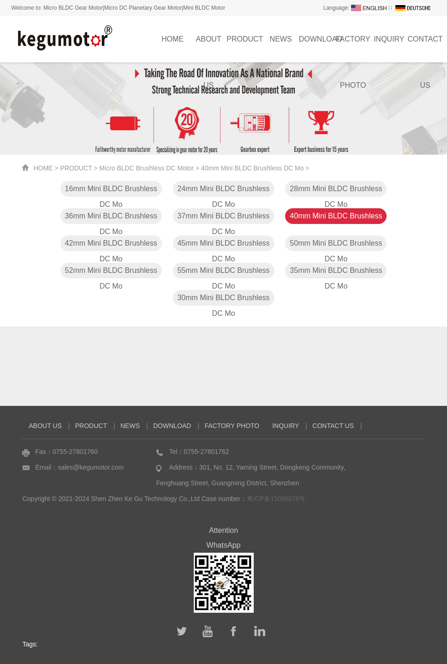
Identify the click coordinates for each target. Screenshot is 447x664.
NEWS (281, 39)
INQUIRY (389, 39)
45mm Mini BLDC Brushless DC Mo (223, 245)
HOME (172, 39)
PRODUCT (244, 39)
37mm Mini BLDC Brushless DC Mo (223, 218)
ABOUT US (208, 48)
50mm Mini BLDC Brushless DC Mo (336, 245)
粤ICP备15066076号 (276, 498)
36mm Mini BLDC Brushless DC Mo (111, 218)
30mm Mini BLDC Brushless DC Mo (223, 300)
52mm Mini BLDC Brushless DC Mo (111, 272)
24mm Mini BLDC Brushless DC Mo (223, 191)
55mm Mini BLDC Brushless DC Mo (223, 272)
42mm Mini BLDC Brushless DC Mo (111, 245)
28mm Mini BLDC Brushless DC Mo (336, 191)
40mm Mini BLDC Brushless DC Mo (252, 168)
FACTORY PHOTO (353, 48)
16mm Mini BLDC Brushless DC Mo (111, 191)
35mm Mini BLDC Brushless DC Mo (336, 272)
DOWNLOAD (320, 39)
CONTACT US (333, 425)
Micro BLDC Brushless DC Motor (146, 168)
